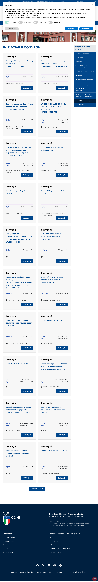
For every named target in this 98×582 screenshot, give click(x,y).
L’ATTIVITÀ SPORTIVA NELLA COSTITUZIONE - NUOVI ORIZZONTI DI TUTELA (52, 279)
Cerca (5, 545)
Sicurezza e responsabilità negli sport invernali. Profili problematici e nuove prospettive (54, 63)
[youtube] (55, 566)
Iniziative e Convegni (83, 101)
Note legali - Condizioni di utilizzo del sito (70, 573)
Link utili (52, 545)
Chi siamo (79, 58)
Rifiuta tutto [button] (71, 28)
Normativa (79, 62)
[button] (92, 4)
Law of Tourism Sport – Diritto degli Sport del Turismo (84, 88)
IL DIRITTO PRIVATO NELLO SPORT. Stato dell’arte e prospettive (52, 236)
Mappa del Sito (24, 573)
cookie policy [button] (38, 11)
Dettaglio (27, 88)
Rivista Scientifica (82, 54)
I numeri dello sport (10, 538)
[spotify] (60, 566)
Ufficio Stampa (8, 534)
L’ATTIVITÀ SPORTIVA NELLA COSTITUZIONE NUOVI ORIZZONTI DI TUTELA (19, 323)
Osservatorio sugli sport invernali (84, 81)
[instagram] (49, 566)
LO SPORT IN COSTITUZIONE (52, 320)
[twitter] (43, 564)
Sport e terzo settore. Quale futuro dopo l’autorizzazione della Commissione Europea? (19, 106)
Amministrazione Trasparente (60, 549)
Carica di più (37, 489)
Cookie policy (48, 573)
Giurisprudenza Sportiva (84, 72)
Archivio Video (8, 542)
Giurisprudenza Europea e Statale (82, 67)
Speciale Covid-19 (55, 553)
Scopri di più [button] (12, 28)
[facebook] (37, 566)
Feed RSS (6, 549)
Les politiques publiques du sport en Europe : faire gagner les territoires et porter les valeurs (54, 366)
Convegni (11, 56)
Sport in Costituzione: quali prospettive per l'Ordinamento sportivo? (53, 409)
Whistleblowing (9, 553)
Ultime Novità (80, 104)
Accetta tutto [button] (86, 28)
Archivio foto (54, 542)
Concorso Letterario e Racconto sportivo (64, 534)
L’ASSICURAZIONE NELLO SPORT (54, 451)
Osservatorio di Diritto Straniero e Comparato (84, 95)
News (51, 538)
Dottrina (78, 76)
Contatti (14, 573)
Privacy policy (36, 573)
